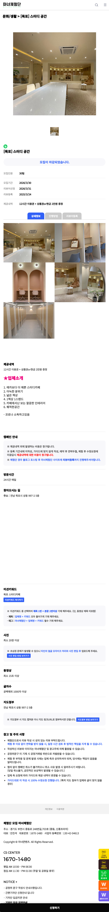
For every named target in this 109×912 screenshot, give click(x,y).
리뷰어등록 (72, 216)
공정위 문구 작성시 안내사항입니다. (23, 888)
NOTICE (10, 882)
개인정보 (48, 808)
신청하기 (54, 908)
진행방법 (53, 216)
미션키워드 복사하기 (14, 599)
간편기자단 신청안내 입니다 (19, 892)
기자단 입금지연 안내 (16, 897)
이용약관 (60, 808)
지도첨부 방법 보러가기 (88, 719)
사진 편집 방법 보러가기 (18, 655)
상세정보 (35, 216)
